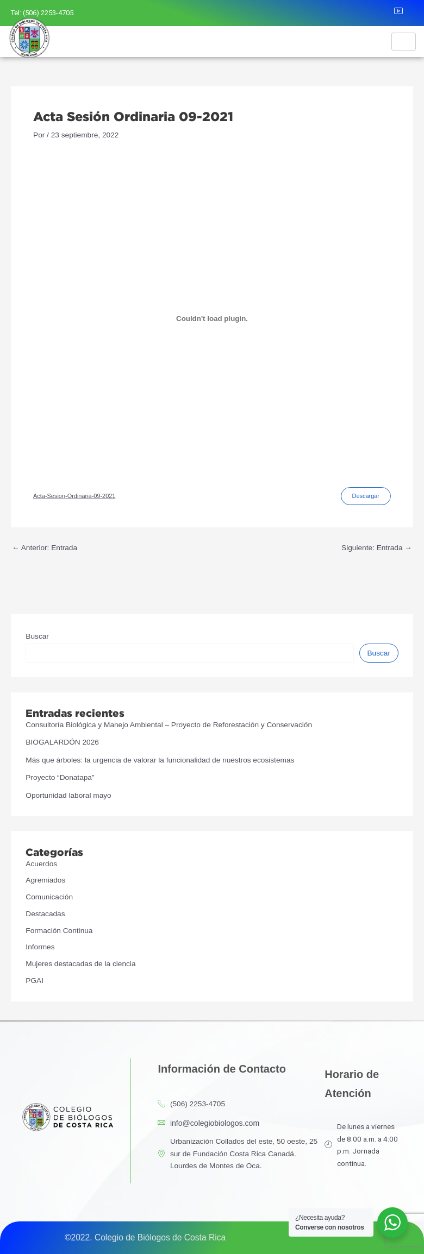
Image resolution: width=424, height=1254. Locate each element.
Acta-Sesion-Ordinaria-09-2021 (74, 496)
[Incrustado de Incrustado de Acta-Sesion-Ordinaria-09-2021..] (212, 318)
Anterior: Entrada (44, 548)
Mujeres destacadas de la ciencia (80, 964)
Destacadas (45, 914)
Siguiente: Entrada (376, 548)
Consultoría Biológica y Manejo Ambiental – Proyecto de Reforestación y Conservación (169, 725)
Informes (40, 947)
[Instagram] (357, 13)
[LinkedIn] (381, 13)
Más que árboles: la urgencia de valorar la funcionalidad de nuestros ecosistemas (160, 760)
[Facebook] (334, 13)
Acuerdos (41, 864)
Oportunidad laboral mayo (68, 795)
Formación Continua (59, 931)
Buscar (37, 636)
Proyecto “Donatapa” (60, 777)
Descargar (365, 496)
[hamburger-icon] (403, 42)
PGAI (34, 980)
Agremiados (45, 880)
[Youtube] (405, 13)
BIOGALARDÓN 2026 (62, 742)
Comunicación (49, 897)
